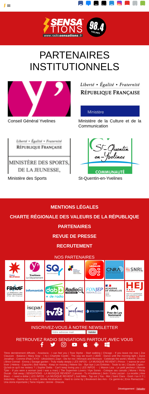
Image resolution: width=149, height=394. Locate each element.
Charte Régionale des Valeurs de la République (74, 216)
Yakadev (140, 388)
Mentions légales (75, 207)
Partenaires (74, 226)
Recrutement (74, 245)
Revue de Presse (75, 236)
